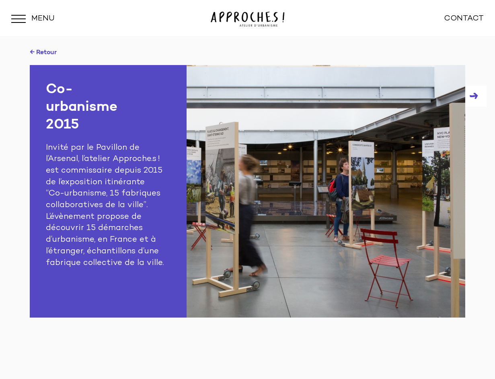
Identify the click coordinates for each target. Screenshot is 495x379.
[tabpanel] (247, 191)
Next (476, 96)
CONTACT (464, 18)
